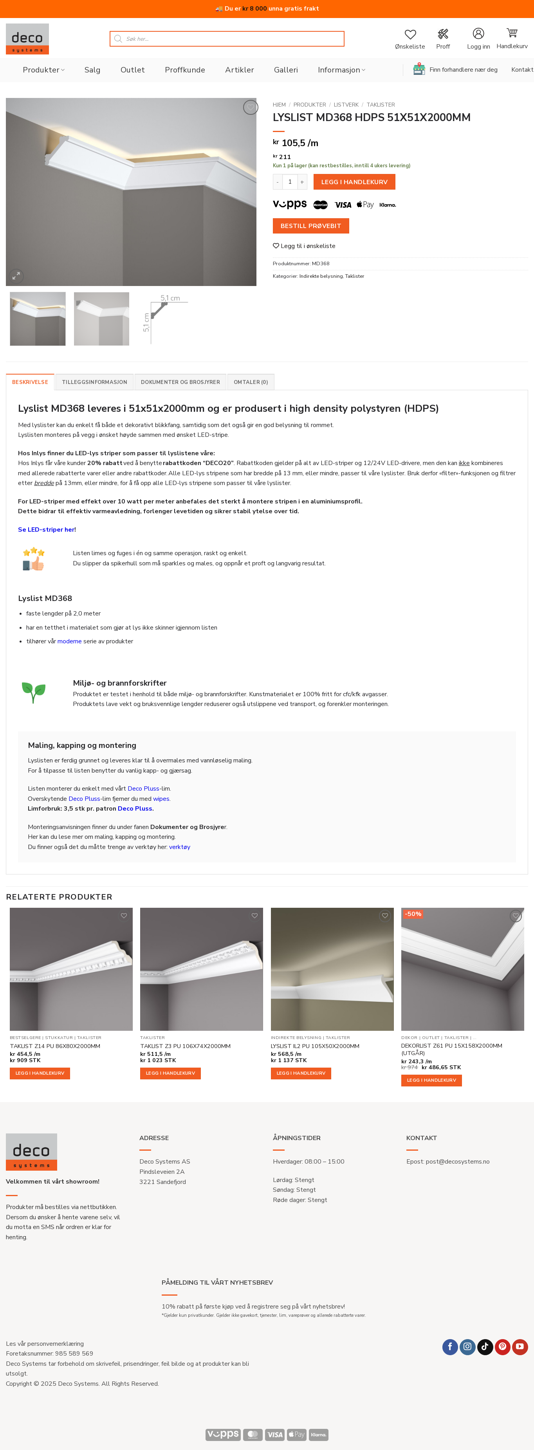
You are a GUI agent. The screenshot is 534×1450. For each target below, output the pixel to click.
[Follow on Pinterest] (503, 1347)
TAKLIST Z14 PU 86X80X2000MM (55, 1046)
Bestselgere (25, 1038)
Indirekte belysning (321, 276)
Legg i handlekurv (354, 182)
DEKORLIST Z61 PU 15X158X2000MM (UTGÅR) (451, 1049)
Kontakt (522, 69)
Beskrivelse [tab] (30, 382)
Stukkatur (59, 1038)
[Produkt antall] (290, 182)
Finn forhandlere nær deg (455, 68)
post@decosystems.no (458, 1161)
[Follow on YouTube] (520, 1347)
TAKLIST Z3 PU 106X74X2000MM (185, 1046)
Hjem (279, 105)
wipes (161, 799)
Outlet (133, 70)
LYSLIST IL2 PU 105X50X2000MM (315, 1046)
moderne (70, 641)
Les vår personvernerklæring (45, 1344)
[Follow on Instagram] (468, 1347)
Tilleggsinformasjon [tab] (94, 382)
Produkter (44, 70)
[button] (478, 39)
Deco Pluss (143, 788)
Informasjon (341, 70)
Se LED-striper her (46, 529)
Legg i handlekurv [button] (40, 1073)
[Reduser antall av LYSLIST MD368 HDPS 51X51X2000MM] (277, 182)
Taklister (380, 105)
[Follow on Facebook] (450, 1347)
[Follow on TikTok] (485, 1347)
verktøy (179, 847)
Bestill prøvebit (311, 226)
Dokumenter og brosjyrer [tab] (180, 382)
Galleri (286, 70)
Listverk (346, 105)
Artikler (239, 70)
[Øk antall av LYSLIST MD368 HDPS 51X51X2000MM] (302, 182)
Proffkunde (185, 70)
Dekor (409, 1038)
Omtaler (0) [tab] (251, 382)
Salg (93, 70)
